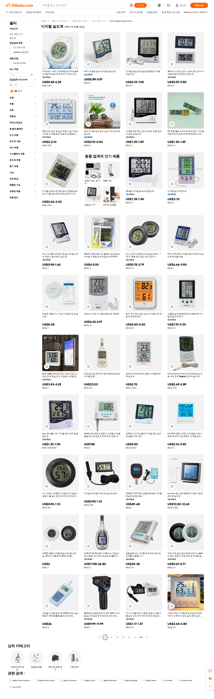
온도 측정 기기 (98, 21)
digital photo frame (45, 680)
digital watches (109, 680)
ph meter (167, 680)
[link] (210, 671)
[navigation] (22, 329)
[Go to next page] (147, 637)
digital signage (129, 680)
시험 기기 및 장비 (59, 21)
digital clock (88, 680)
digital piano (149, 680)
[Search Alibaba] (85, 5)
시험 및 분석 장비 (79, 21)
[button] (131, 5)
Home (44, 21)
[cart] (169, 6)
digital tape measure (20, 680)
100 (141, 637)
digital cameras (68, 680)
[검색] (140, 5)
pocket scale (185, 680)
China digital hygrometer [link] (121, 21)
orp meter (15, 687)
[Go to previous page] (99, 637)
